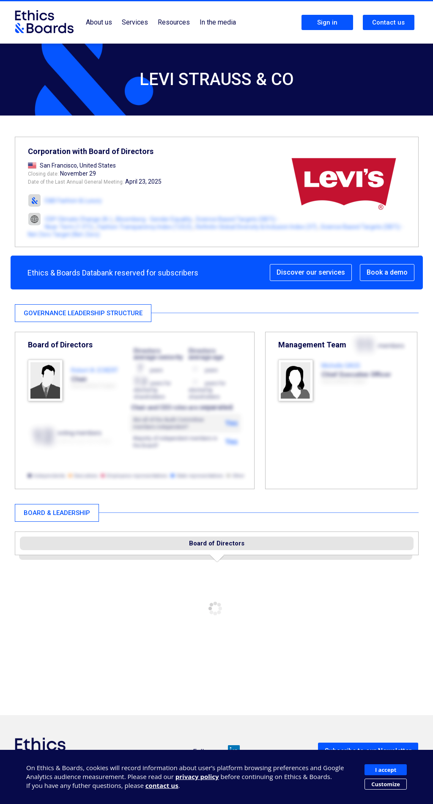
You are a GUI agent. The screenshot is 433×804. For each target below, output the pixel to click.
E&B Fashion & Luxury (73, 200)
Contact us (388, 22)
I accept (385, 770)
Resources (174, 22)
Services (135, 22)
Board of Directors (216, 543)
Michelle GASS (340, 365)
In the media (218, 22)
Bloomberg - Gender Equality (154, 219)
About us (99, 22)
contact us (161, 785)
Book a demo (387, 272)
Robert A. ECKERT (94, 370)
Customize (385, 784)
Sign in (327, 22)
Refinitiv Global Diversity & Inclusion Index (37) (256, 226)
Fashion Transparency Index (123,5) (144, 226)
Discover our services (311, 272)
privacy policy (197, 776)
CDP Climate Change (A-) (78, 219)
